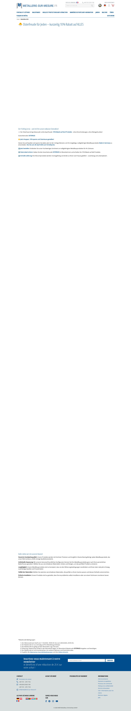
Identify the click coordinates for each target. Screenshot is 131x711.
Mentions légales (103, 695)
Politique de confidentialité (105, 686)
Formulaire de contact (25, 679)
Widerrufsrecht (63, 652)
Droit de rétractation (104, 688)
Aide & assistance (103, 679)
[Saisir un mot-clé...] (78, 5)
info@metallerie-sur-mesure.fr (27, 689)
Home (18, 19)
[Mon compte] (109, 5)
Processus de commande (105, 683)
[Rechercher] (92, 5)
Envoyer (110, 660)
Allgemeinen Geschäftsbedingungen (41, 652)
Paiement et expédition (104, 681)
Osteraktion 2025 (24, 19)
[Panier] (112, 5)
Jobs (99, 697)
